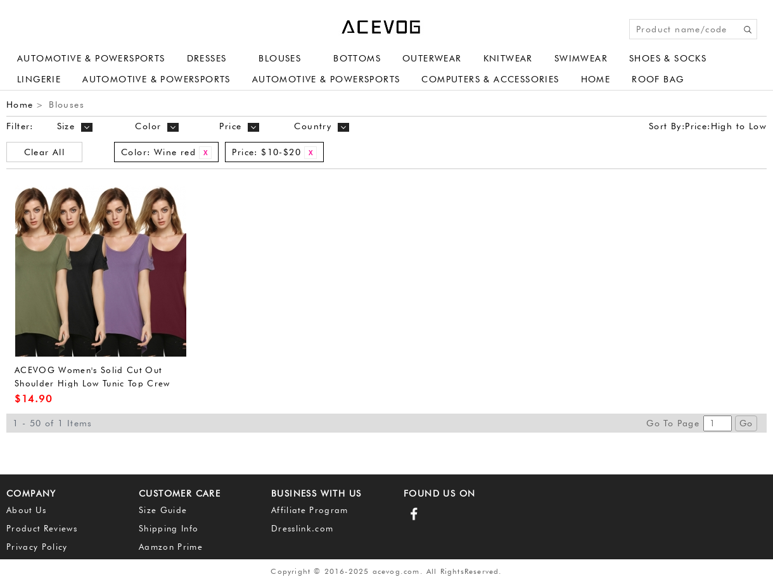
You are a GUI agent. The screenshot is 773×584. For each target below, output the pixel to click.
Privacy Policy (37, 547)
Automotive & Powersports (91, 58)
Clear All (44, 152)
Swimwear (581, 58)
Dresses (207, 58)
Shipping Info (168, 528)
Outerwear (432, 58)
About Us (26, 510)
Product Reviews (41, 528)
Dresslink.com (302, 528)
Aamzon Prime (171, 547)
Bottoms (357, 58)
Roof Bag (658, 79)
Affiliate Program (309, 510)
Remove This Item (205, 152)
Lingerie (39, 79)
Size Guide (163, 510)
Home (596, 79)
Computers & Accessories (490, 79)
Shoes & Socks (667, 58)
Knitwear (508, 58)
